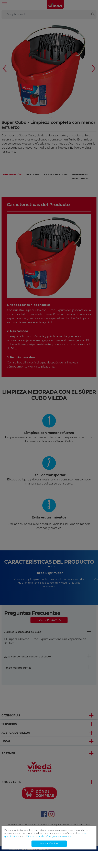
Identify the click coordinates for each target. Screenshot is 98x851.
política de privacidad (34, 836)
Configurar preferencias (58, 836)
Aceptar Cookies (49, 843)
